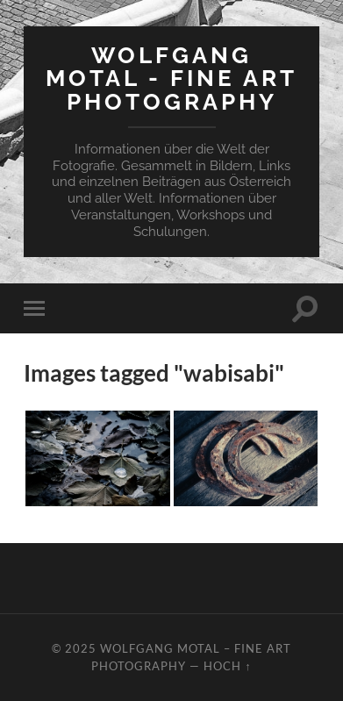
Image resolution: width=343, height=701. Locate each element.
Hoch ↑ (227, 666)
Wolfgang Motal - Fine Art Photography (171, 78)
